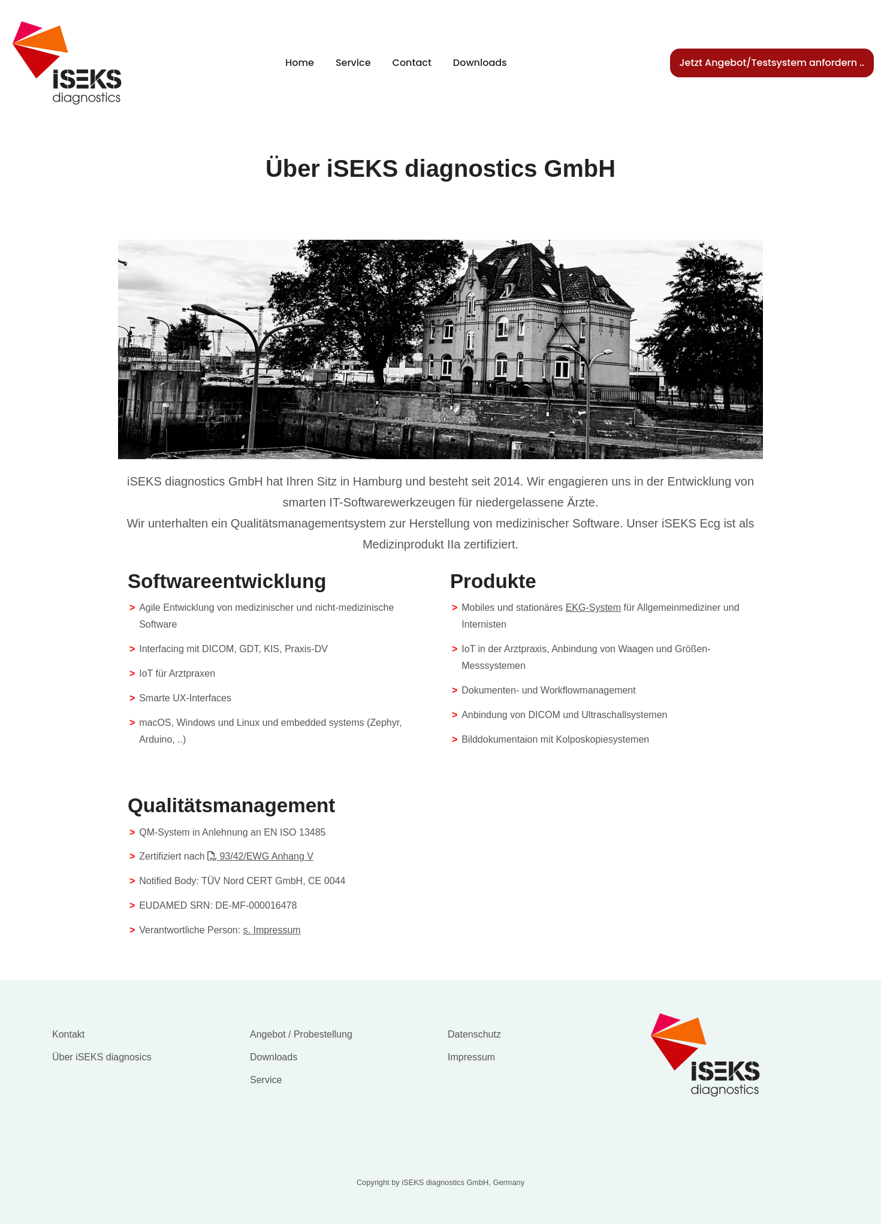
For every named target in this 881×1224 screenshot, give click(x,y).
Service (353, 63)
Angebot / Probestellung (301, 1034)
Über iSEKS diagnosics (101, 1057)
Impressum (471, 1057)
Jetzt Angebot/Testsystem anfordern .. (772, 63)
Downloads (480, 63)
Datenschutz (474, 1034)
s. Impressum (272, 930)
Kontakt (68, 1034)
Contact (412, 63)
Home (299, 63)
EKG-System (593, 607)
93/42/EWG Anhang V (260, 856)
